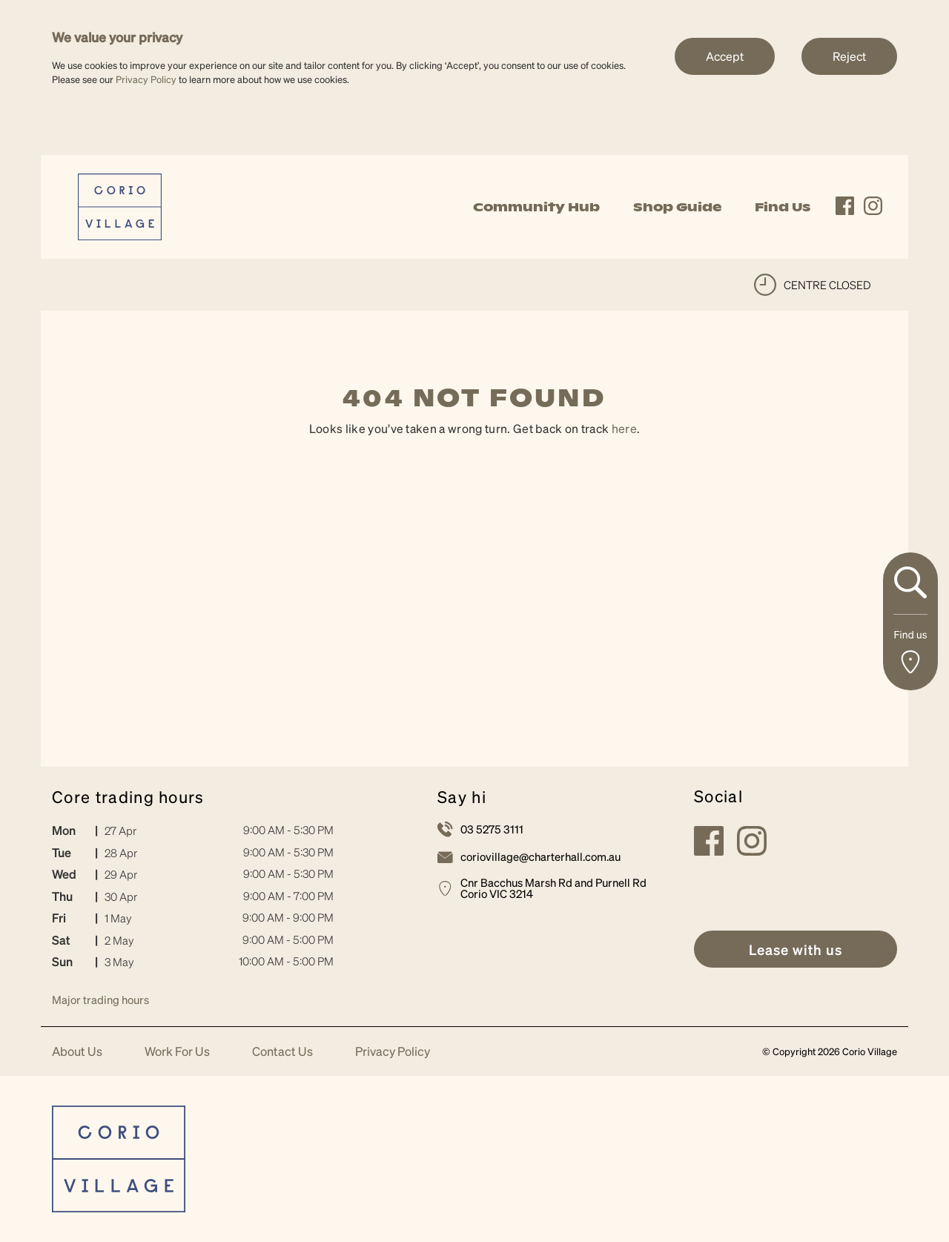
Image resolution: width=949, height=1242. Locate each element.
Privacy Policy (146, 79)
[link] (120, 205)
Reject (849, 56)
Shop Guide (677, 207)
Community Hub (536, 207)
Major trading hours (100, 999)
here (624, 428)
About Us (77, 1052)
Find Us (782, 207)
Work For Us (177, 1052)
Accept (725, 56)
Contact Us (282, 1052)
